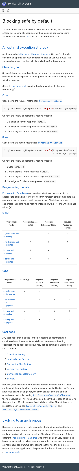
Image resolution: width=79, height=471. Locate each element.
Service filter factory (17, 369)
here (29, 36)
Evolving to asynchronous (21, 420)
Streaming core (11, 67)
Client (5, 95)
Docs (28, 3)
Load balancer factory (18, 359)
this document (19, 86)
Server (5, 137)
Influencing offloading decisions (34, 54)
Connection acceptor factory (21, 374)
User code (8, 331)
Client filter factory (16, 354)
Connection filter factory (19, 364)
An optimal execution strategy (25, 47)
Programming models (15, 187)
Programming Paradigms (15, 193)
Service (10, 378)
